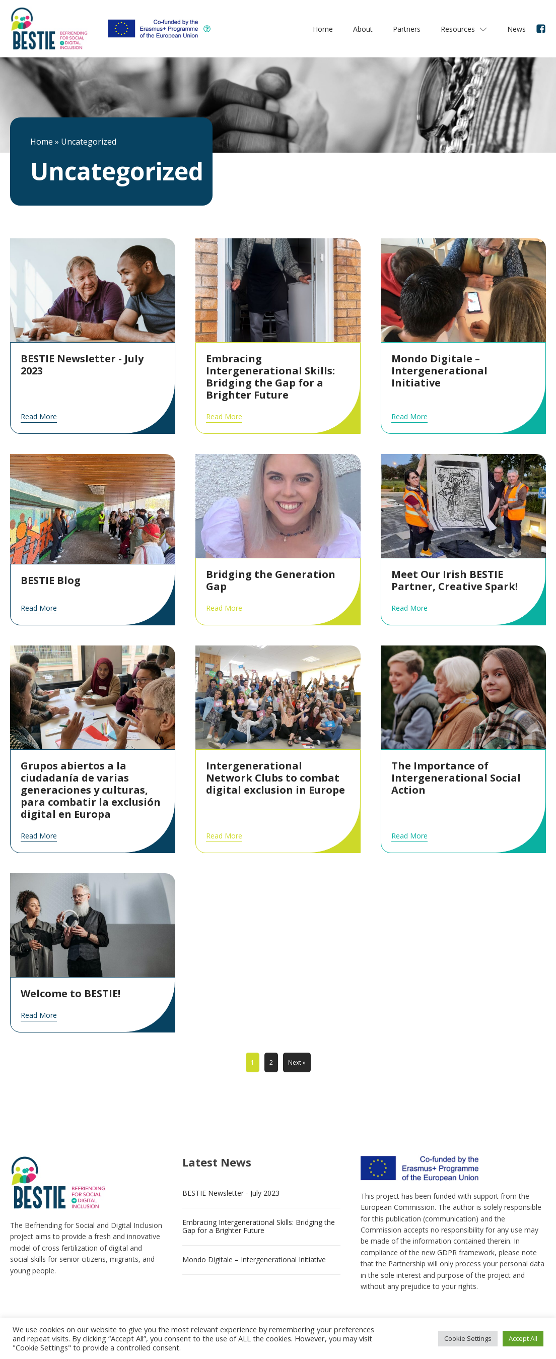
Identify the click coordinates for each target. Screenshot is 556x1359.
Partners (407, 29)
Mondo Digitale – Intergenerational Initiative (254, 1259)
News (516, 29)
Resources (464, 29)
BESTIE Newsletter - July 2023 (231, 1193)
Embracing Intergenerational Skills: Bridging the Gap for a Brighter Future (258, 1226)
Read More (39, 416)
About (363, 29)
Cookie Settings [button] (468, 1338)
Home (323, 29)
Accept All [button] (523, 1338)
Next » (297, 1062)
